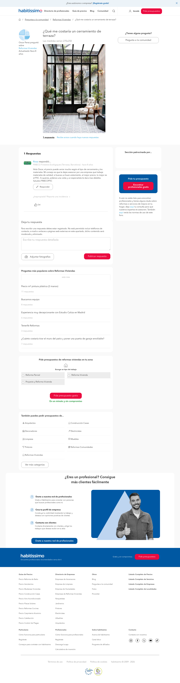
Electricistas (60, 613)
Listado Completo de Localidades (142, 589)
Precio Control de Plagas (29, 623)
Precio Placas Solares (27, 604)
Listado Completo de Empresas (141, 584)
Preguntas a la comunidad (36, 20)
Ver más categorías (35, 465)
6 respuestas (27, 318)
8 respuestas (27, 305)
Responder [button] (43, 187)
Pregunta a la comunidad (138, 40)
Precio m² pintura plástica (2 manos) (39, 286)
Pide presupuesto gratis (66, 396)
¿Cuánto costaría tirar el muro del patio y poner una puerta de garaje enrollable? (62, 339)
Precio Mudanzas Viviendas (29, 589)
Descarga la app (61, 644)
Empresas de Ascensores (65, 579)
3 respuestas (27, 331)
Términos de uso (55, 662)
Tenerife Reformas (30, 326)
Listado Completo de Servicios (141, 579)
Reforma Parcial (33, 375)
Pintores (58, 608)
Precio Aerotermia (26, 584)
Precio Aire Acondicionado (30, 599)
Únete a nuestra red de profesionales (54, 541)
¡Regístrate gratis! (101, 3)
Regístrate (23, 640)
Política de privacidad (76, 662)
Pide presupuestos (151, 11)
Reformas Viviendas (62, 20)
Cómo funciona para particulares (32, 635)
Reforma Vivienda (80, 375)
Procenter (96, 594)
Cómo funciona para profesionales (69, 635)
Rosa (36, 162)
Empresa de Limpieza (63, 584)
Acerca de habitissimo (101, 635)
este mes (66, 277)
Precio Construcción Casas (29, 594)
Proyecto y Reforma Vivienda (39, 382)
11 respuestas (27, 292)
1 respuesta (48, 138)
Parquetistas (60, 599)
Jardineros (59, 604)
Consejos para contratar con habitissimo (35, 644)
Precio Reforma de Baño (28, 579)
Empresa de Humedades (65, 589)
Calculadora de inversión (65, 649)
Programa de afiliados (101, 644)
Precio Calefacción (26, 618)
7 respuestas (27, 344)
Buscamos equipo (30, 299)
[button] (24, 35)
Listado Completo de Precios (140, 574)
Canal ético (96, 640)
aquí (132, 207)
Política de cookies (98, 662)
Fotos (94, 589)
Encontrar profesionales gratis (138, 186)
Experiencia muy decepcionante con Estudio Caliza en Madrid (53, 312)
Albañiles (59, 618)
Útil (37, 204)
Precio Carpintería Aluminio (30, 613)
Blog (94, 579)
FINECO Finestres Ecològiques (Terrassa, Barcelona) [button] (57, 165)
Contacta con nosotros (138, 635)
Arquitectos (60, 623)
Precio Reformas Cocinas (28, 608)
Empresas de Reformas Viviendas (68, 594)
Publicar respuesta (97, 256)
